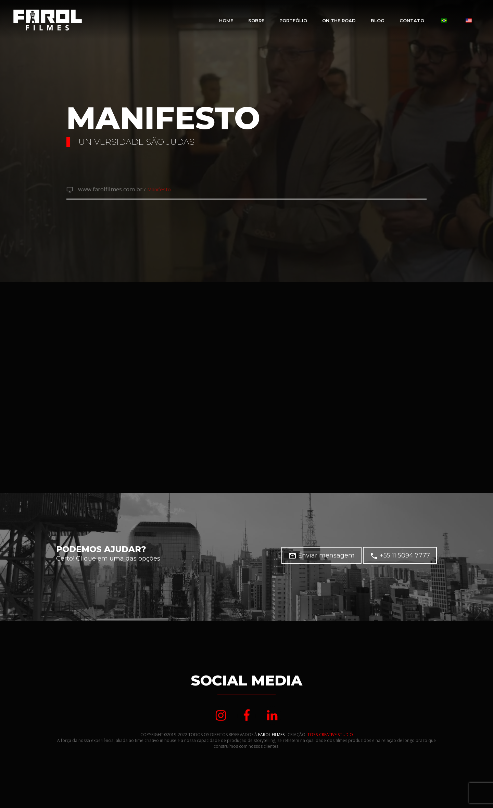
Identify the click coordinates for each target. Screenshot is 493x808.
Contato (412, 20)
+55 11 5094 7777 (400, 556)
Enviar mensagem (321, 556)
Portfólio (293, 20)
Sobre (256, 20)
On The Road (339, 20)
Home (226, 20)
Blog (377, 20)
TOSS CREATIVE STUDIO (330, 735)
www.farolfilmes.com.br (107, 189)
